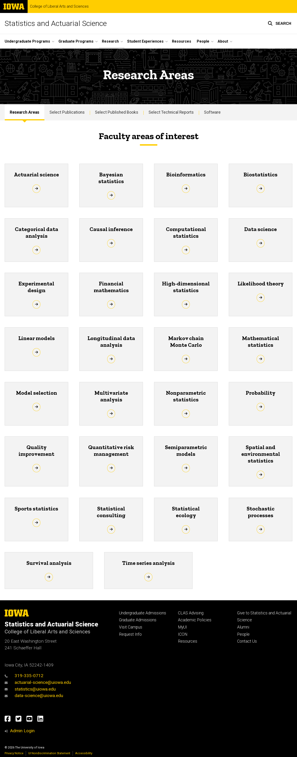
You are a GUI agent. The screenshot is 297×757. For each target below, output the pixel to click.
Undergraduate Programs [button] (27, 41)
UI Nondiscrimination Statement (49, 753)
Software (212, 112)
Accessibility (83, 753)
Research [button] (110, 41)
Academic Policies (194, 620)
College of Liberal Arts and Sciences (59, 6)
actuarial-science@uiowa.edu (38, 682)
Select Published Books (116, 112)
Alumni (243, 627)
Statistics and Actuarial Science (56, 23)
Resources (181, 41)
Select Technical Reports (171, 112)
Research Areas (24, 112)
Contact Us (247, 641)
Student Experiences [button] (145, 41)
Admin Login (22, 730)
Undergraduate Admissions (142, 613)
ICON (182, 634)
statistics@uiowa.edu (30, 689)
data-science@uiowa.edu (34, 695)
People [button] (203, 41)
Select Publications (67, 112)
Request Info (130, 634)
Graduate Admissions (137, 620)
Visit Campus (130, 627)
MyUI (182, 627)
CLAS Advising (190, 613)
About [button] (223, 41)
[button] (279, 23)
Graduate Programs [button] (76, 41)
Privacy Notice (14, 753)
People (243, 634)
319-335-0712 (24, 675)
